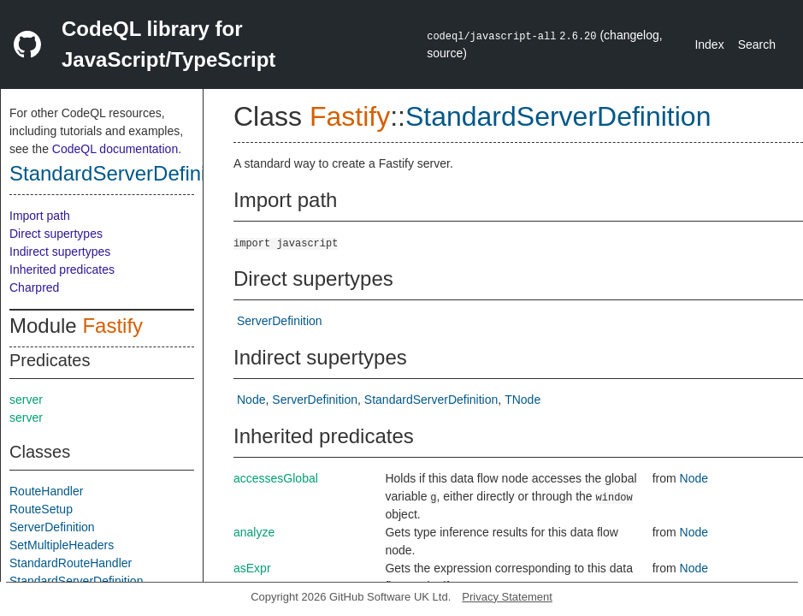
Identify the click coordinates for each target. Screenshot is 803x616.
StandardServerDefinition (124, 173)
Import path (39, 215)
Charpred (34, 287)
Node (251, 399)
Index (708, 44)
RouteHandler (46, 491)
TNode (522, 399)
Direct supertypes (56, 233)
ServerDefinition (52, 527)
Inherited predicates (62, 269)
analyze (254, 532)
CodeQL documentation (115, 149)
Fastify (112, 325)
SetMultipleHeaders (61, 545)
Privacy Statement (507, 596)
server (26, 399)
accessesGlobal (275, 478)
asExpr (252, 568)
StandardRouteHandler (70, 563)
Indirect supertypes (59, 251)
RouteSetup (41, 509)
